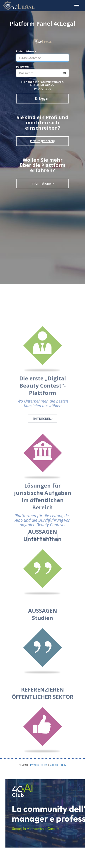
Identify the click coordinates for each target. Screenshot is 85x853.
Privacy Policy (42, 89)
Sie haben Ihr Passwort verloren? (42, 83)
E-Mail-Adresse (26, 51)
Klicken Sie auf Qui (42, 84)
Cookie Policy (58, 764)
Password (22, 66)
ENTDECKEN (42, 440)
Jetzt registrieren (42, 141)
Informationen (43, 183)
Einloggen (42, 98)
